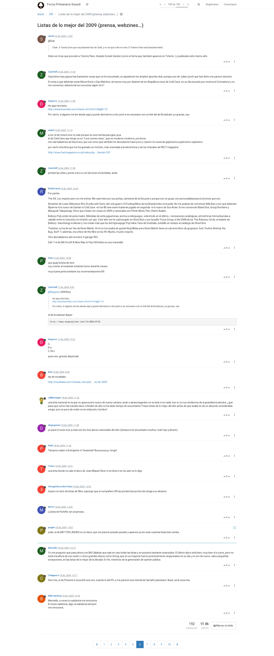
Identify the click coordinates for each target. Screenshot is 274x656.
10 (169, 644)
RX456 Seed (54, 188)
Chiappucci (53, 575)
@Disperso (54, 292)
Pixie (50, 258)
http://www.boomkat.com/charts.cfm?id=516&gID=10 (77, 109)
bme (50, 372)
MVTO (51, 507)
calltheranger (54, 398)
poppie (51, 527)
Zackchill (52, 72)
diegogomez (54, 425)
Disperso (52, 101)
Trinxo (51, 466)
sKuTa (51, 36)
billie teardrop (55, 596)
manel (51, 130)
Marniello (52, 548)
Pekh (50, 445)
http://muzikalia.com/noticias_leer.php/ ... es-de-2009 (77, 382)
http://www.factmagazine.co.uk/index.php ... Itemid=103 (79, 152)
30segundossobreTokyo (60, 486)
